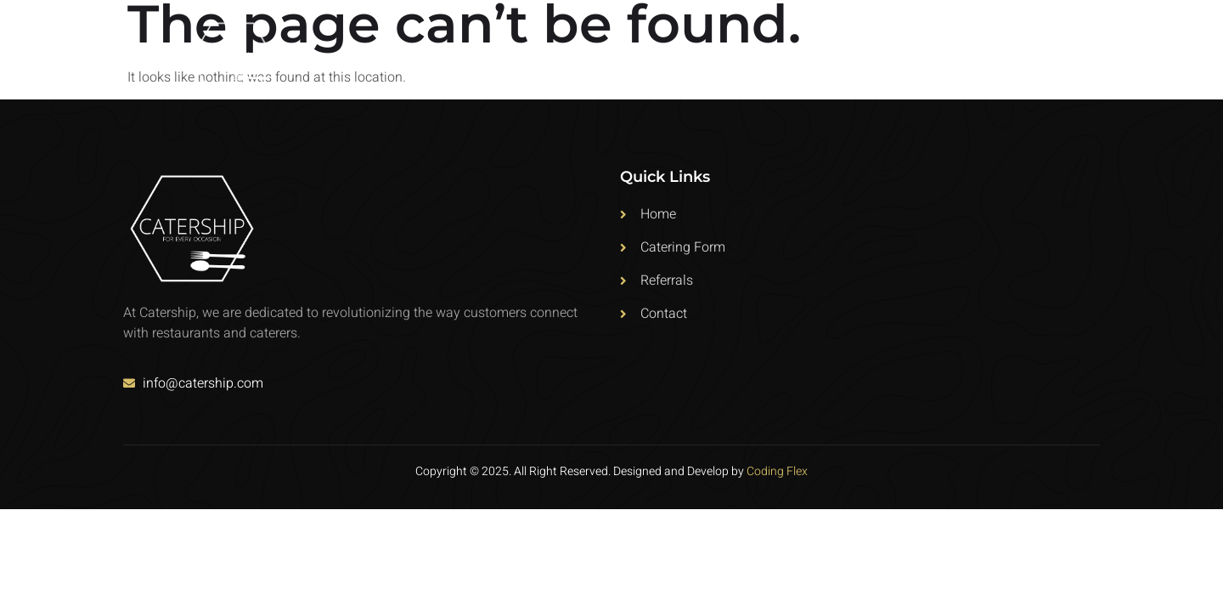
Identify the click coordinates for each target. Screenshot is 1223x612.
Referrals (978, 53)
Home (767, 53)
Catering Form (863, 53)
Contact (1070, 53)
